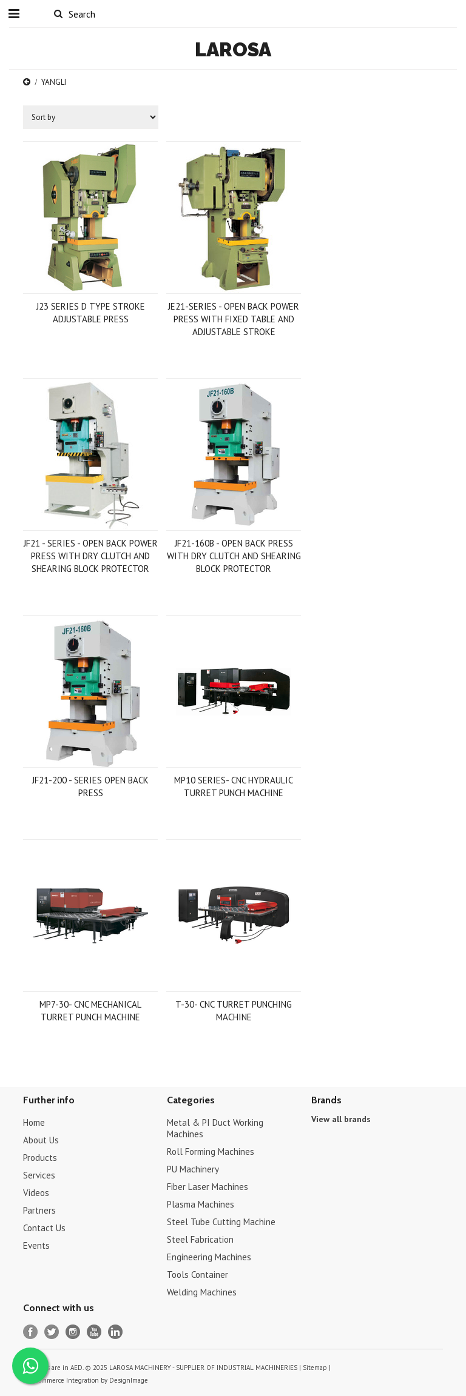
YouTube (94, 1332)
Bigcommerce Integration (62, 1380)
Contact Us (44, 1228)
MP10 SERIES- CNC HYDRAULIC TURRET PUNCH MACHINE (233, 786)
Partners (39, 1210)
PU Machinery (193, 1169)
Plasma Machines (200, 1204)
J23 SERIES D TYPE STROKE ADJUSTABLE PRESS (90, 313)
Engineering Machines (209, 1257)
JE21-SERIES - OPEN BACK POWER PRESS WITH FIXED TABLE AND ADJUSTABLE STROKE (233, 319)
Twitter (51, 1332)
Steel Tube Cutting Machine (221, 1222)
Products (40, 1157)
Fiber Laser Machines (207, 1186)
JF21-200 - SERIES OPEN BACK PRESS (90, 786)
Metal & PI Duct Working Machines (215, 1128)
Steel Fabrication (200, 1239)
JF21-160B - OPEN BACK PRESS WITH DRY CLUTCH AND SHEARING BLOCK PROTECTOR (234, 555)
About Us (41, 1140)
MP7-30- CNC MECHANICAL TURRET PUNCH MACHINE (90, 1011)
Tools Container (197, 1274)
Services (39, 1175)
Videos (36, 1192)
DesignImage (128, 1380)
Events (36, 1245)
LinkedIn (115, 1332)
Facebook (30, 1332)
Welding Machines (202, 1292)
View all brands (341, 1119)
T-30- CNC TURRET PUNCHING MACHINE (233, 1011)
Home (34, 1122)
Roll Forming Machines (210, 1151)
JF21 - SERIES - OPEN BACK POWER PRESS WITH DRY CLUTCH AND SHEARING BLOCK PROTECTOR (91, 555)
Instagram (73, 1332)
